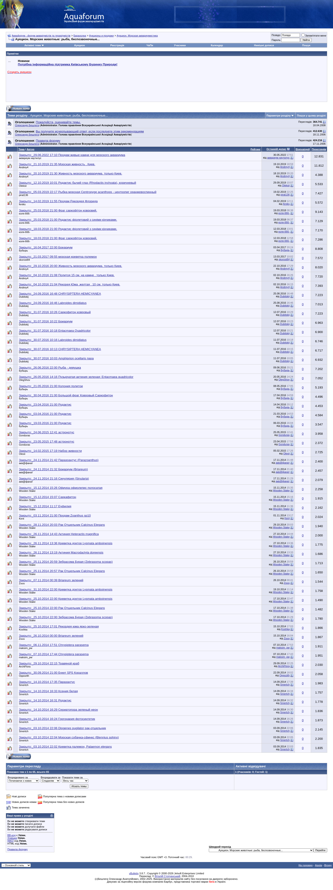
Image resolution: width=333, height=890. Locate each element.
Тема (21, 149)
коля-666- (24, 213)
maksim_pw (25, 648)
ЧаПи (150, 45)
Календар (217, 45)
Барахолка (80, 35)
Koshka (23, 629)
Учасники (180, 45)
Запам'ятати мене (314, 35)
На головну (306, 865)
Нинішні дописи (264, 45)
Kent (21, 518)
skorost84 (24, 259)
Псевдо (275, 35)
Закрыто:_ (72, 155)
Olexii (22, 454)
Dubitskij (24, 296)
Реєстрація (117, 45)
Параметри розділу (279, 115)
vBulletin (134, 873)
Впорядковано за (18, 777)
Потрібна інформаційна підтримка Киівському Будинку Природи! (67, 64)
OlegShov (24, 380)
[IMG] (10, 840)
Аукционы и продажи (101, 35)
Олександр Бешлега (27, 125)
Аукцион (79, 45)
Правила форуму (17, 849)
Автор (30, 149)
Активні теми (32, 45)
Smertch (23, 685)
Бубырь (23, 250)
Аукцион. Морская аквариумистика (137, 35)
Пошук (306, 45)
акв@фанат (26, 463)
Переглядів (319, 149)
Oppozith (24, 675)
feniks (22, 204)
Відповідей (303, 149)
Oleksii (23, 185)
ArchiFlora (25, 666)
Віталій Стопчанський (167, 876)
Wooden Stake (27, 490)
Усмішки (12, 838)
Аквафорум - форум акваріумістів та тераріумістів (41, 35)
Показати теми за (72, 777)
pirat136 (23, 195)
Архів (318, 865)
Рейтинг (255, 149)
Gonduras (24, 435)
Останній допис (276, 149)
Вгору (328, 865)
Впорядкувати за (50, 777)
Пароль (275, 40)
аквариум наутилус (30, 158)
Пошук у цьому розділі (311, 115)
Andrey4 (23, 167)
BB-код (11, 835)
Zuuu (22, 583)
